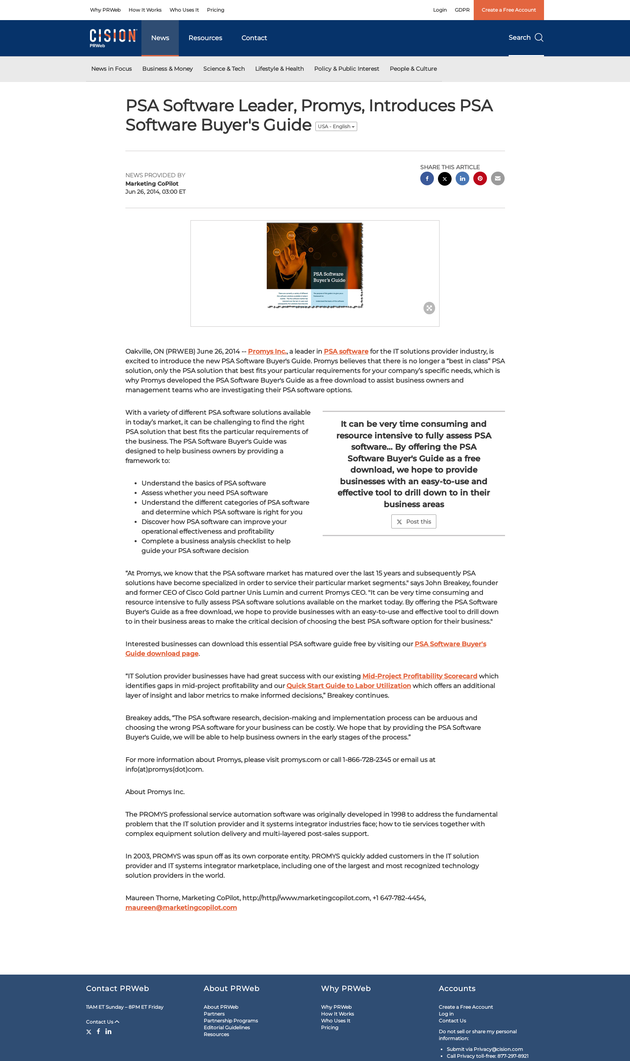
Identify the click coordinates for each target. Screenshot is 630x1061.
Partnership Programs (231, 1021)
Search (526, 37)
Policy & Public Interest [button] (346, 68)
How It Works (145, 10)
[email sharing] (498, 179)
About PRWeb (221, 1007)
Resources (205, 38)
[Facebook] (98, 1031)
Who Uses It (184, 10)
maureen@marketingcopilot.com (181, 907)
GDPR (462, 10)
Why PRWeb (105, 10)
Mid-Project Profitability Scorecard (419, 676)
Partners (214, 1014)
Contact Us (102, 1022)
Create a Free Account (509, 10)
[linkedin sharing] (462, 179)
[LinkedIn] (108, 1031)
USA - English (336, 126)
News (160, 38)
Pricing (215, 10)
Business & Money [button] (167, 68)
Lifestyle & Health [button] (279, 68)
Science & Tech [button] (224, 68)
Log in (446, 1014)
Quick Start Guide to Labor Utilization (348, 686)
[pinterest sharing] (480, 179)
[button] (315, 265)
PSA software (346, 351)
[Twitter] (90, 1031)
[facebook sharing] (427, 179)
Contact (254, 38)
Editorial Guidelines (227, 1027)
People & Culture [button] (413, 68)
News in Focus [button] (111, 68)
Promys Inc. (267, 351)
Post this (414, 521)
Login (440, 10)
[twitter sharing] (445, 180)
